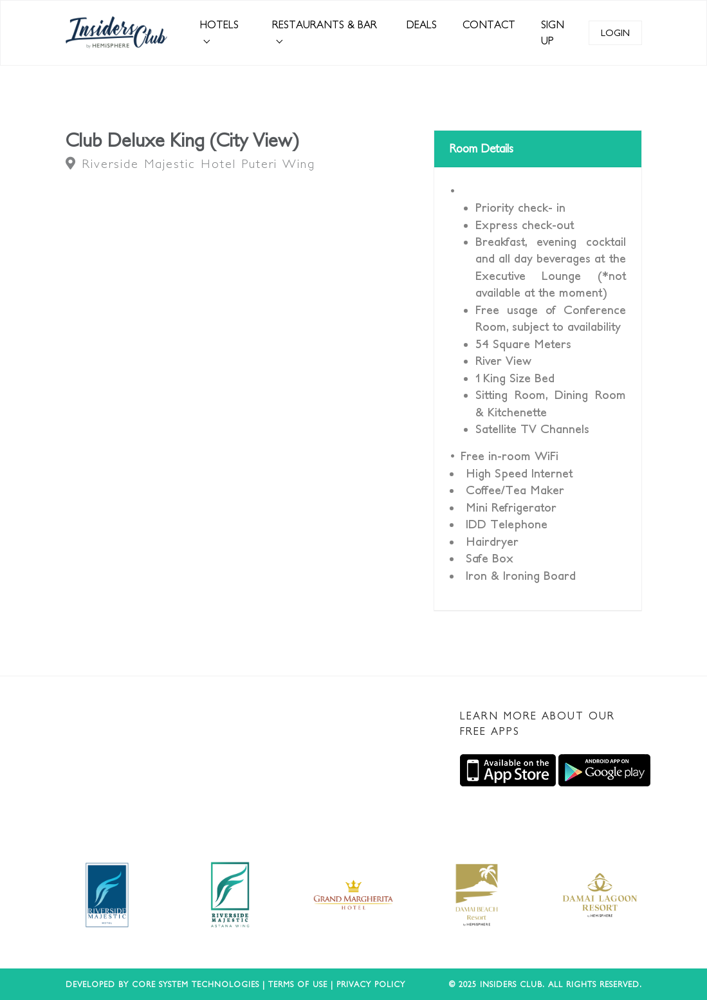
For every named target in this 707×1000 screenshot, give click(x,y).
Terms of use (297, 984)
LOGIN (615, 33)
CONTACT (489, 24)
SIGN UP (552, 32)
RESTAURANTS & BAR (324, 24)
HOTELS (219, 24)
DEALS (422, 24)
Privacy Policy (370, 984)
